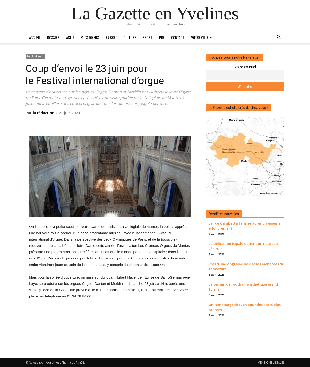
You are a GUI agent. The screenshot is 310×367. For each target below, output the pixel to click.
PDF (161, 37)
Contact (177, 37)
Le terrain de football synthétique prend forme (243, 287)
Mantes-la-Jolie (35, 56)
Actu (70, 37)
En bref (111, 37)
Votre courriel (245, 66)
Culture (130, 37)
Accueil (34, 37)
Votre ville (201, 37)
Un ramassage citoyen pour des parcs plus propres (245, 307)
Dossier (53, 37)
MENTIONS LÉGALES (271, 362)
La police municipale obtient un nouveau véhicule (243, 246)
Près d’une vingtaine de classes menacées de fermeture (246, 266)
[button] (278, 37)
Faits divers (89, 37)
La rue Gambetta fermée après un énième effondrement (244, 226)
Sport (147, 37)
